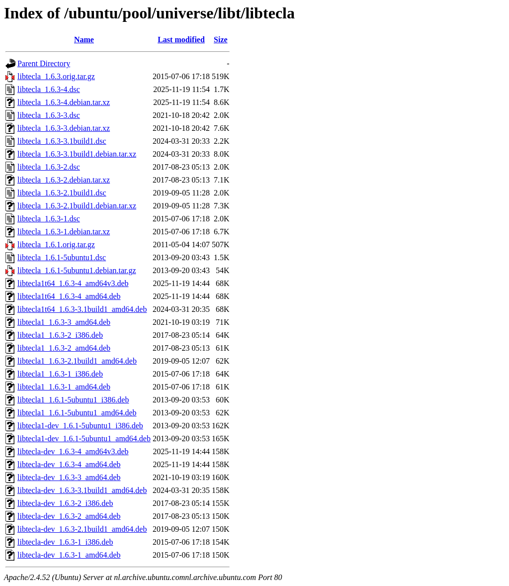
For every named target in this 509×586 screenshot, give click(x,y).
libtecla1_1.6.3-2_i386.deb (60, 335)
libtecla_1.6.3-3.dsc (48, 115)
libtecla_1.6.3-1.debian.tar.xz (63, 231)
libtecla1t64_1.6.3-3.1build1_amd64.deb (82, 309)
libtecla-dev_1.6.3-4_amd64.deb (69, 464)
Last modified (181, 39)
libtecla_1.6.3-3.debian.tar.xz (63, 128)
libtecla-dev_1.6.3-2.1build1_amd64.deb (82, 529)
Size (221, 39)
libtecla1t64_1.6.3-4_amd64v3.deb (73, 283)
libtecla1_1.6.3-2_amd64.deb (63, 348)
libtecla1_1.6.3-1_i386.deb (60, 374)
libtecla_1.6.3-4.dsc (48, 89)
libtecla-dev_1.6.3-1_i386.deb (65, 542)
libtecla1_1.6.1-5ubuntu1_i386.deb (73, 399)
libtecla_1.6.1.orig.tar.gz (56, 244)
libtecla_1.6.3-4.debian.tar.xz (63, 102)
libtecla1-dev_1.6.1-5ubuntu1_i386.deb (80, 425)
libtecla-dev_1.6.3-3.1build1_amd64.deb (82, 490)
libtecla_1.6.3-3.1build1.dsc (61, 141)
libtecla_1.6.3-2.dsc (48, 167)
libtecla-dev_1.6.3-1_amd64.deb (69, 555)
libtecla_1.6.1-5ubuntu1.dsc (61, 257)
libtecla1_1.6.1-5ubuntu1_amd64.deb (77, 412)
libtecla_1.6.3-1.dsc (48, 218)
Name (84, 39)
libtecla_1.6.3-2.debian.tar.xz (63, 180)
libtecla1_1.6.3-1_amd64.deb (63, 387)
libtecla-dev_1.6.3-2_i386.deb (65, 503)
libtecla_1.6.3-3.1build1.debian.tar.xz (76, 154)
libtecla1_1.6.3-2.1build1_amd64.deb (77, 361)
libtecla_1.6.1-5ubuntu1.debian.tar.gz (76, 270)
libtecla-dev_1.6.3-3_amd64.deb (69, 477)
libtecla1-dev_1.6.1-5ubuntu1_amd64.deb (84, 438)
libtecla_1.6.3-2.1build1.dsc (61, 193)
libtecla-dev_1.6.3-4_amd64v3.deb (73, 451)
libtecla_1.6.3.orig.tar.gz (56, 76)
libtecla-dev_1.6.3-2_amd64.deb (69, 516)
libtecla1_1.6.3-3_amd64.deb (63, 322)
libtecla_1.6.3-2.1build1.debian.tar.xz (76, 205)
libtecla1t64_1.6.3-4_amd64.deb (69, 296)
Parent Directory (43, 63)
